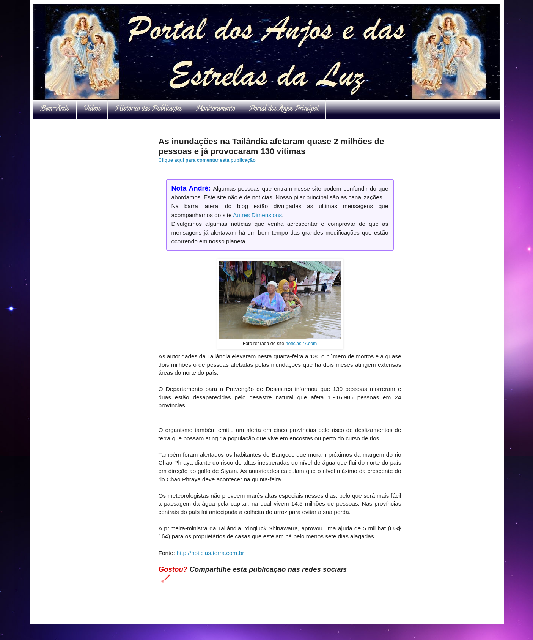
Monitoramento (215, 109)
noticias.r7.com (301, 343)
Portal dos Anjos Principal (284, 109)
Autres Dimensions (257, 215)
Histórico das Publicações (148, 109)
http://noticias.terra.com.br (210, 553)
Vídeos (92, 109)
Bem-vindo (54, 109)
